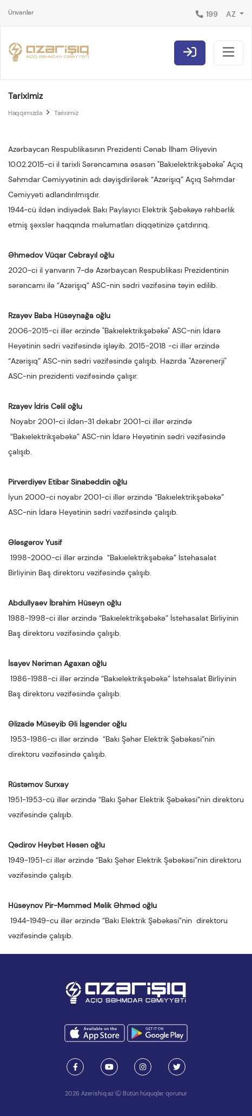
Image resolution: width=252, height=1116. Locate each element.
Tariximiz (66, 113)
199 (206, 14)
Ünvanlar (21, 12)
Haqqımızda (25, 113)
